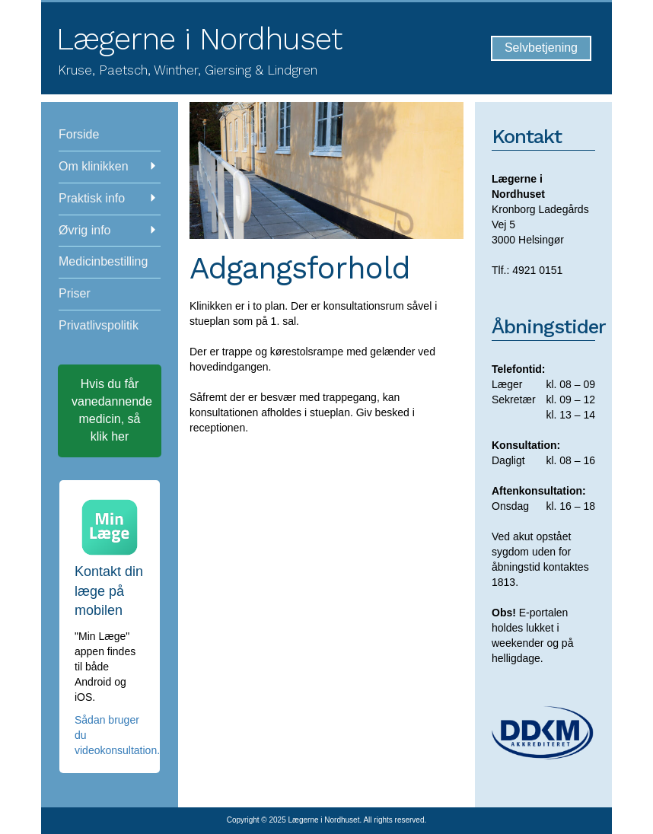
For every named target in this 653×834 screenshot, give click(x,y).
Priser (75, 293)
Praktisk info (108, 198)
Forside (79, 134)
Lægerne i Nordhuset (199, 39)
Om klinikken (108, 166)
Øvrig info (108, 230)
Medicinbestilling (103, 261)
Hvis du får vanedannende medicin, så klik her (112, 410)
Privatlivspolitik (99, 325)
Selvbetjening (541, 47)
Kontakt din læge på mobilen (109, 591)
